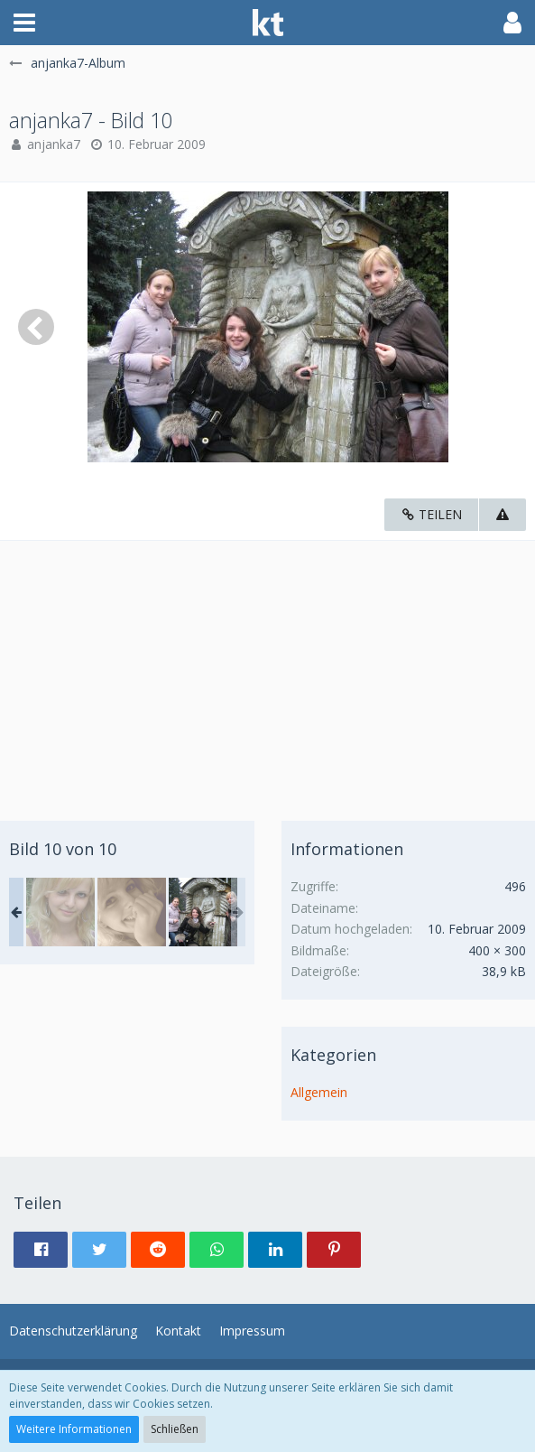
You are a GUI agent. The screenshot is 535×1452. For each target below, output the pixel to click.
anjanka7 (53, 144)
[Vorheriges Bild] (36, 327)
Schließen (174, 1429)
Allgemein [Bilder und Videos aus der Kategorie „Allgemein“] (319, 1092)
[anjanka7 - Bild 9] (131, 912)
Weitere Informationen (74, 1429)
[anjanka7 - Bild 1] (60, 912)
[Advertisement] (267, 667)
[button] (24, 22)
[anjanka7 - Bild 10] (203, 912)
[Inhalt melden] (502, 515)
